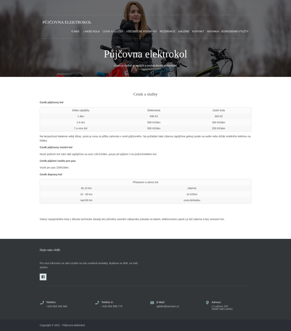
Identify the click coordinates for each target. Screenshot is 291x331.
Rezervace (167, 31)
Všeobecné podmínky (141, 31)
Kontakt (198, 31)
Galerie (183, 31)
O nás (75, 31)
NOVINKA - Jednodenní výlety (228, 31)
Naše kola (92, 31)
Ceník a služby (112, 31)
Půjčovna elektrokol (67, 22)
